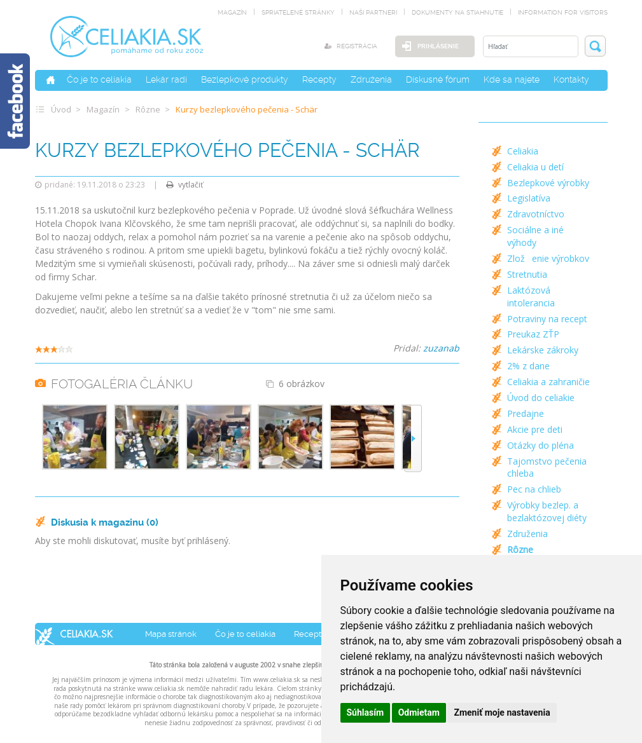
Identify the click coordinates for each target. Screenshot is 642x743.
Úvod (61, 109)
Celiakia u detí (535, 167)
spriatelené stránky (298, 12)
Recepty (319, 79)
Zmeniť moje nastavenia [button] (502, 712)
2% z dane (528, 366)
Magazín (103, 109)
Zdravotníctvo (535, 214)
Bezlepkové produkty (244, 79)
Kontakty (571, 79)
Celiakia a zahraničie (548, 382)
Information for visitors (563, 12)
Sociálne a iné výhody (535, 236)
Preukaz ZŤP (533, 334)
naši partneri (373, 12)
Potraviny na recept (547, 319)
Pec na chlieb (534, 489)
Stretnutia (527, 274)
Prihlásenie (438, 46)
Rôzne (148, 109)
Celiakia (522, 151)
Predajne (525, 413)
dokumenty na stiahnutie (457, 12)
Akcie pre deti (534, 429)
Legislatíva (528, 198)
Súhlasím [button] (365, 712)
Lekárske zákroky (542, 350)
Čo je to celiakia (99, 79)
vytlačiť (184, 184)
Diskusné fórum (438, 79)
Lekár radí (166, 79)
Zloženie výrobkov (548, 258)
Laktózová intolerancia (531, 296)
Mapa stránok (171, 634)
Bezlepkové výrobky (548, 183)
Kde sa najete (512, 79)
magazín (232, 12)
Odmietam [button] (419, 712)
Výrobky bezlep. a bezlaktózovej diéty (547, 511)
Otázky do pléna (540, 445)
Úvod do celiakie (541, 398)
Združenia (371, 79)
